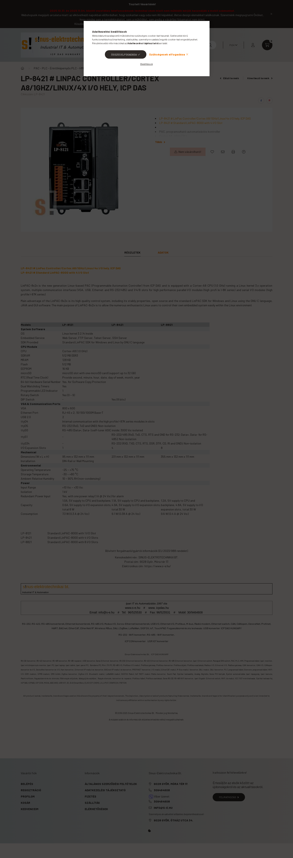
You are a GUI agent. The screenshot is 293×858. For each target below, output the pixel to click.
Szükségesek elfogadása (167, 54)
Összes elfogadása (124, 54)
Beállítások (146, 63)
